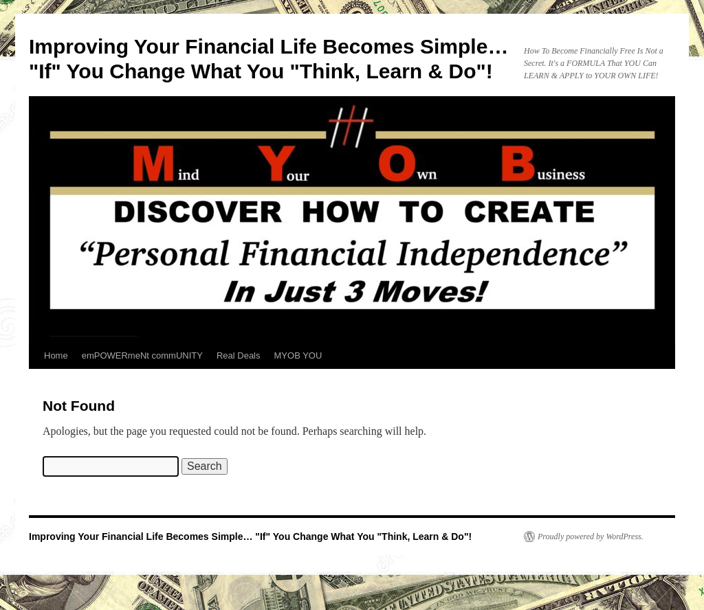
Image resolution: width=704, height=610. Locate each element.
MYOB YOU (298, 355)
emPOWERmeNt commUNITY (142, 355)
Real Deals (239, 355)
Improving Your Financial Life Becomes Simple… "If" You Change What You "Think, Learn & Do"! (250, 536)
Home (56, 355)
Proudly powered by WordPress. (591, 536)
